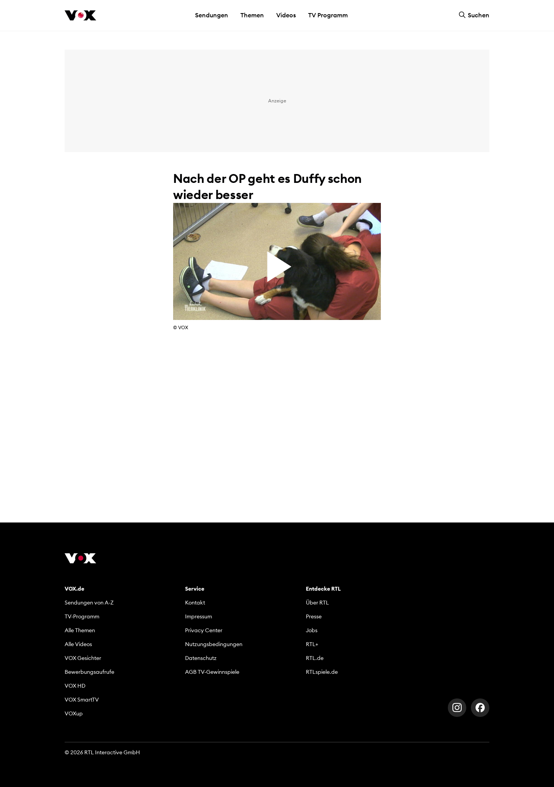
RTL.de (315, 658)
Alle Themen (80, 630)
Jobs (311, 630)
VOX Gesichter (83, 658)
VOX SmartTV (82, 699)
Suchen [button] (474, 15)
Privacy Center (203, 630)
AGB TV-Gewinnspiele (212, 671)
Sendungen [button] (211, 15)
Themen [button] (252, 15)
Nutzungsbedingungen (213, 644)
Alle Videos (78, 644)
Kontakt (195, 602)
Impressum (198, 616)
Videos (286, 15)
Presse (314, 616)
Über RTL (317, 602)
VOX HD (75, 685)
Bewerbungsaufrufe (89, 671)
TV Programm (328, 15)
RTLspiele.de (322, 671)
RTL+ (312, 644)
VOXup (74, 713)
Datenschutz (201, 658)
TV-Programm (82, 616)
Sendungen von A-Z (89, 602)
